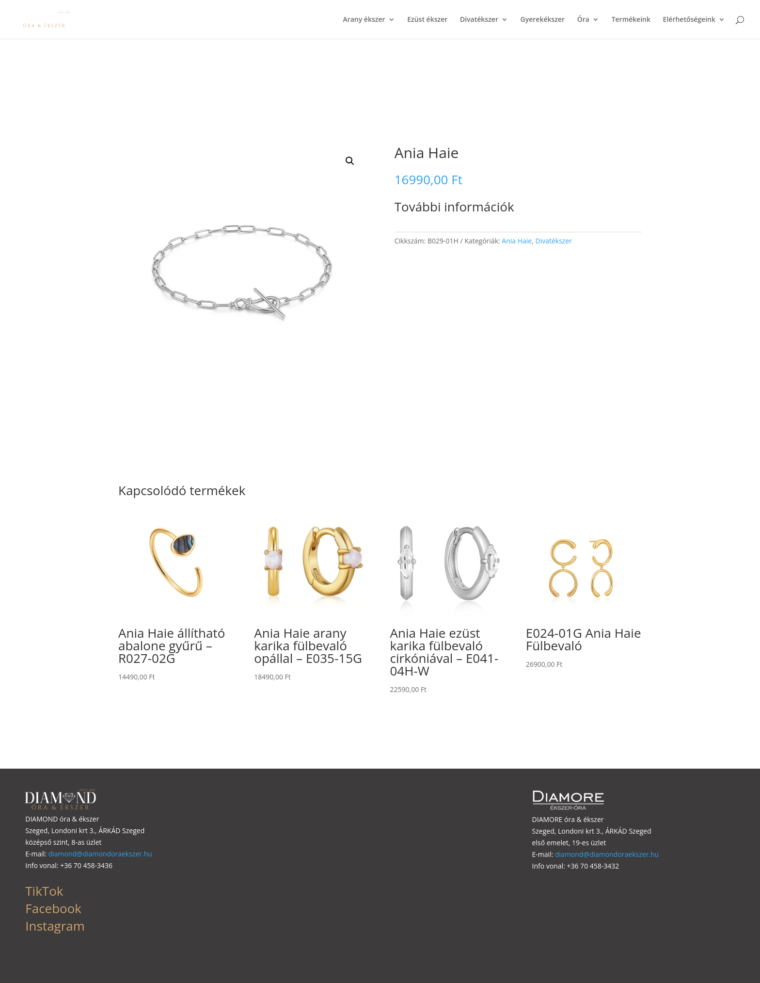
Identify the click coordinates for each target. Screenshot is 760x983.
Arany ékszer (364, 20)
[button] (350, 161)
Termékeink (631, 20)
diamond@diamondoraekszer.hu (100, 853)
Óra (583, 20)
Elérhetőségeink (689, 20)
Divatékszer (479, 20)
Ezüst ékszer (427, 20)
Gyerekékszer (543, 20)
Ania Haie (517, 240)
